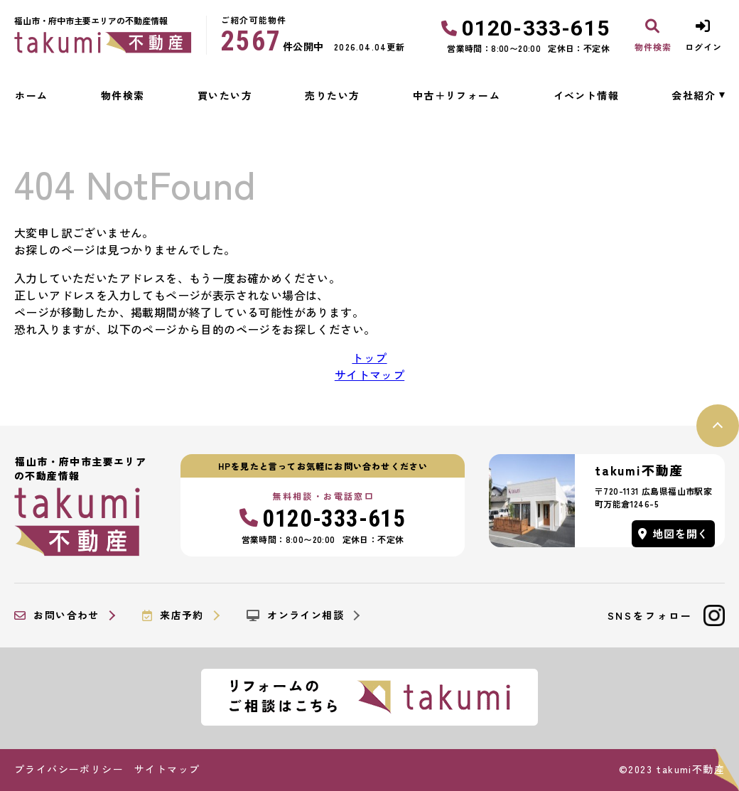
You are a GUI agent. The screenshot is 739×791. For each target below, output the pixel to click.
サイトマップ (369, 374)
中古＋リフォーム (456, 95)
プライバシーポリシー (69, 769)
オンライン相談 (295, 615)
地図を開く (673, 533)
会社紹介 (693, 95)
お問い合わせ (56, 615)
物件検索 (123, 95)
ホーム (31, 95)
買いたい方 (225, 95)
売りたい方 (332, 95)
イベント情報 (586, 95)
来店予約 (173, 615)
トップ (369, 357)
